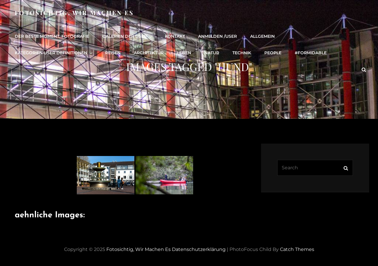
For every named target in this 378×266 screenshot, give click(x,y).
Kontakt (175, 36)
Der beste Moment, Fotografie (52, 36)
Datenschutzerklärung (199, 249)
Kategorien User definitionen (54, 52)
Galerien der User (127, 36)
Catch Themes (297, 249)
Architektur (149, 52)
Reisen (112, 52)
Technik (241, 52)
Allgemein (262, 36)
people (272, 52)
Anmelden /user (217, 36)
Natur (211, 52)
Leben (184, 52)
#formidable (311, 52)
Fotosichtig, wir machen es (74, 13)
